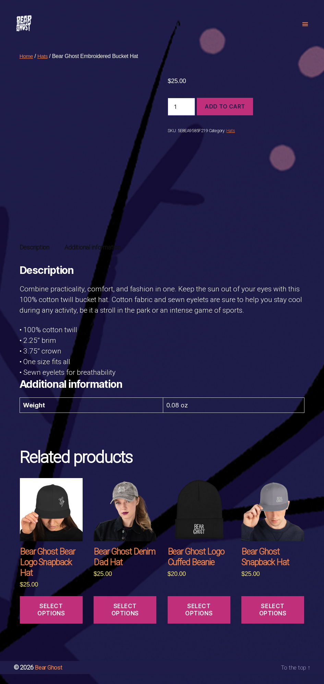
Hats (43, 66)
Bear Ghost (49, 677)
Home (27, 66)
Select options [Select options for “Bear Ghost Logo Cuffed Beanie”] (199, 620)
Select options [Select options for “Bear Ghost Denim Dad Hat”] (125, 620)
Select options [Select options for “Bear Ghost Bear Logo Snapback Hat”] (51, 620)
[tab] (34, 257)
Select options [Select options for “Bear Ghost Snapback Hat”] (273, 620)
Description (34, 257)
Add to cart (225, 116)
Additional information (92, 257)
